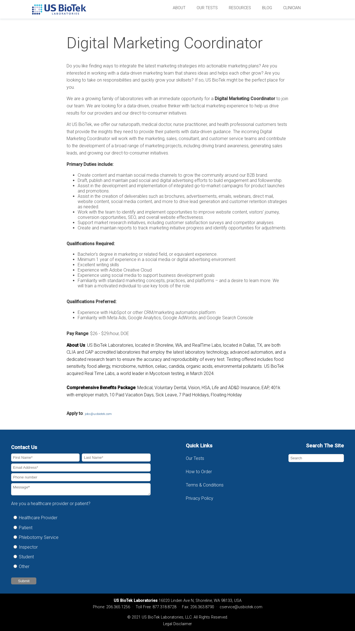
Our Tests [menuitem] (207, 8)
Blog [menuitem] (267, 8)
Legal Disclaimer (177, 624)
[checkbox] (81, 542)
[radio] (81, 518)
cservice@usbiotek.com (241, 607)
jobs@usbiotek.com (98, 414)
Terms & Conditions (205, 485)
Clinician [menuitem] (292, 8)
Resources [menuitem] (240, 8)
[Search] (316, 458)
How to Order (199, 471)
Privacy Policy (199, 498)
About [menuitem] (179, 8)
